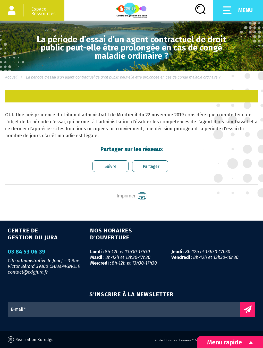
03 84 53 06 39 (26, 252)
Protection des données (173, 340)
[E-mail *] (126, 309)
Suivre (110, 166)
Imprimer (131, 196)
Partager (151, 166)
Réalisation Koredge (31, 339)
